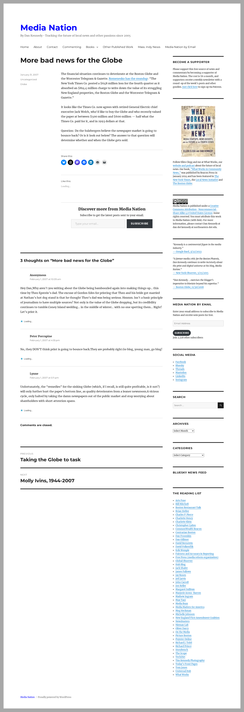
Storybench (182, 649)
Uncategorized (28, 79)
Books (90, 47)
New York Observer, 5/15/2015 (192, 273)
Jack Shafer (182, 568)
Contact (52, 47)
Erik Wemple (182, 550)
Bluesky (180, 365)
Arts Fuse (181, 500)
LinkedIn (180, 376)
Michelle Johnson (185, 614)
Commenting (72, 47)
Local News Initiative (207, 179)
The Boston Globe (182, 183)
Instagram (181, 379)
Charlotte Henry (184, 518)
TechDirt (180, 656)
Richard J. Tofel (184, 642)
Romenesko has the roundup (128, 78)
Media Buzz (182, 603)
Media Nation (48, 28)
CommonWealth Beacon (189, 528)
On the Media (183, 632)
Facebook (181, 362)
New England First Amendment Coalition (198, 617)
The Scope (181, 653)
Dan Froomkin (183, 536)
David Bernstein (184, 543)
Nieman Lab (182, 624)
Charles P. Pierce (184, 514)
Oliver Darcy (182, 628)
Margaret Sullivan (185, 589)
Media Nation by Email (180, 47)
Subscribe (139, 223)
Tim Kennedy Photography (190, 660)
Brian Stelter (182, 511)
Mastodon (181, 372)
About (38, 47)
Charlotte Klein (184, 521)
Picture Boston (183, 635)
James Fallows (183, 571)
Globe (23, 84)
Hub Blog (181, 564)
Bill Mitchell (182, 504)
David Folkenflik (184, 546)
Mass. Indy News (149, 47)
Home (24, 47)
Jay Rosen (181, 575)
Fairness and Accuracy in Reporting (195, 553)
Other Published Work (118, 47)
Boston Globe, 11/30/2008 (190, 287)
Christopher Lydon (186, 525)
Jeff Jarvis (181, 578)
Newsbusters (183, 621)
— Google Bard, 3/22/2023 (187, 251)
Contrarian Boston (186, 532)
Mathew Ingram (184, 596)
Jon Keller (181, 585)
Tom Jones (181, 667)
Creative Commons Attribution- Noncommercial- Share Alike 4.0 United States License (196, 209)
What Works (182, 674)
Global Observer (184, 560)
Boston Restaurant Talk (188, 507)
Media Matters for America (190, 607)
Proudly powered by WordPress (54, 697)
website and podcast (184, 165)
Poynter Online (184, 639)
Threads (180, 369)
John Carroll (182, 582)
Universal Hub (183, 671)
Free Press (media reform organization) (197, 557)
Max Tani (181, 600)
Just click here (190, 86)
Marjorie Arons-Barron (188, 592)
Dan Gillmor (182, 539)
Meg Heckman (183, 610)
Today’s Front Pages (187, 664)
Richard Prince (183, 646)
